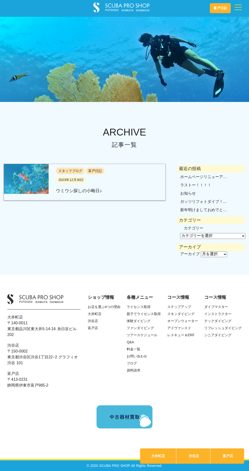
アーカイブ (190, 254)
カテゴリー (193, 228)
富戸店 (228, 456)
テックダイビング (217, 321)
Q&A (130, 342)
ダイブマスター (216, 307)
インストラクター (217, 314)
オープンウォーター (182, 321)
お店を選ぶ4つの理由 (104, 307)
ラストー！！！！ (195, 185)
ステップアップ (179, 307)
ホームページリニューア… (203, 177)
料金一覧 (133, 349)
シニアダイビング (217, 335)
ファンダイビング (140, 328)
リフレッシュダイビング (223, 328)
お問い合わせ (137, 356)
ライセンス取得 (139, 307)
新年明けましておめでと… (203, 210)
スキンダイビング (181, 314)
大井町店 (158, 456)
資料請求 (133, 370)
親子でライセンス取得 (144, 314)
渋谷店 (194, 456)
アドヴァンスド (179, 328)
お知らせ (188, 193)
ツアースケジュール (142, 335)
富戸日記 (220, 8)
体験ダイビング (139, 321)
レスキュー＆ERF (181, 335)
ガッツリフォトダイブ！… (203, 201)
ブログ (132, 363)
